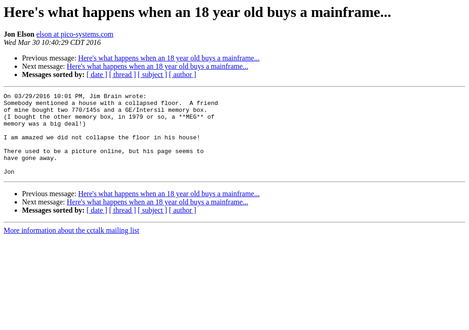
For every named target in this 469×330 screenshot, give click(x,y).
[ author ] (182, 74)
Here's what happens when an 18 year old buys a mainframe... (169, 58)
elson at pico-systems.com (74, 34)
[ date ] (97, 74)
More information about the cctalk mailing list (71, 247)
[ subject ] (152, 74)
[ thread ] (122, 74)
